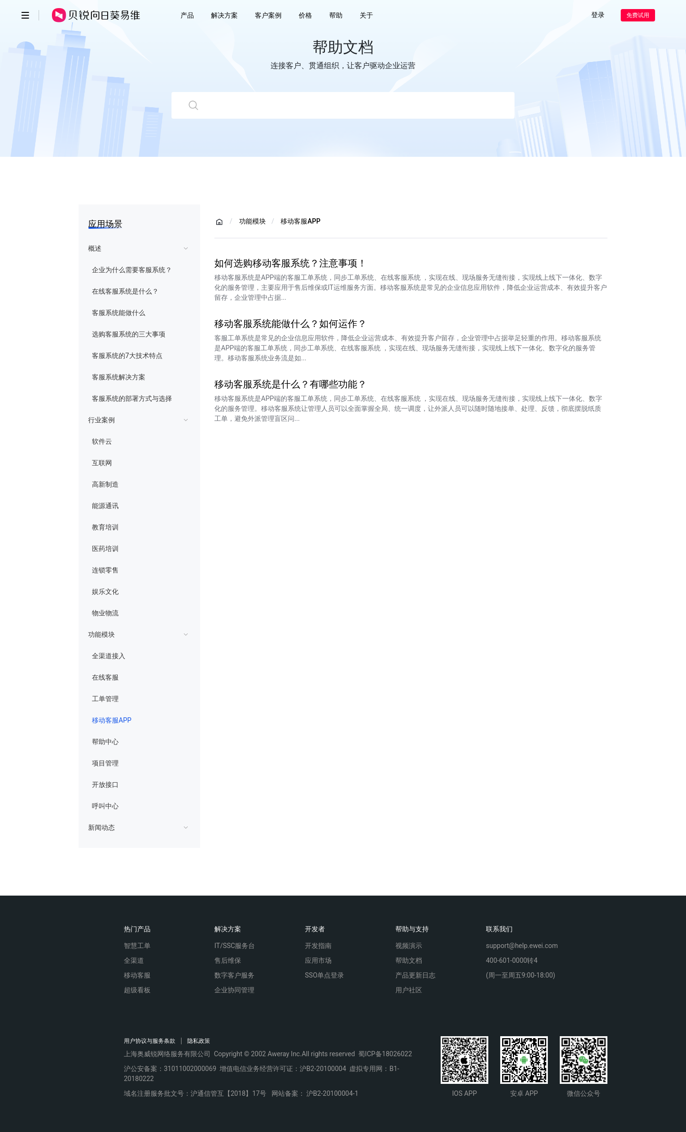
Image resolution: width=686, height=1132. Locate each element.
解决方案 (224, 15)
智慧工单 (137, 945)
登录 (598, 15)
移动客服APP (111, 720)
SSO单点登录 (324, 975)
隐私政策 (198, 1041)
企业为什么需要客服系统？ (132, 270)
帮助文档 (408, 960)
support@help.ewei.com (522, 945)
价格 (305, 15)
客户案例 (268, 15)
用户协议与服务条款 (149, 1041)
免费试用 (637, 15)
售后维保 (227, 960)
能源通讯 (105, 506)
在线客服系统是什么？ (125, 291)
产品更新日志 (415, 975)
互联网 (102, 463)
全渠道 (134, 960)
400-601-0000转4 (511, 960)
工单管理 (105, 699)
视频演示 (408, 945)
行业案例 (101, 420)
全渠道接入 (108, 656)
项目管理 (105, 763)
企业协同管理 (234, 990)
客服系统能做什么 (118, 312)
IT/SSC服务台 (234, 945)
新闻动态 (101, 827)
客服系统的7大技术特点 (127, 355)
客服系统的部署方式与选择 (132, 398)
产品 (187, 15)
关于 (366, 15)
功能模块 (101, 634)
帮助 (336, 15)
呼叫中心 (105, 806)
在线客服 (105, 677)
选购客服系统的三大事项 (128, 334)
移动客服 (137, 975)
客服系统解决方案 (118, 377)
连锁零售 (105, 570)
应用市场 (318, 960)
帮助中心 (105, 741)
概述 (94, 248)
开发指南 (318, 945)
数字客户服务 (234, 975)
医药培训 (105, 548)
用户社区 (408, 990)
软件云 (102, 441)
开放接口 (105, 784)
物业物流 (105, 613)
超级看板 (137, 990)
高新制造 (105, 484)
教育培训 (105, 527)
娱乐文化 (105, 591)
